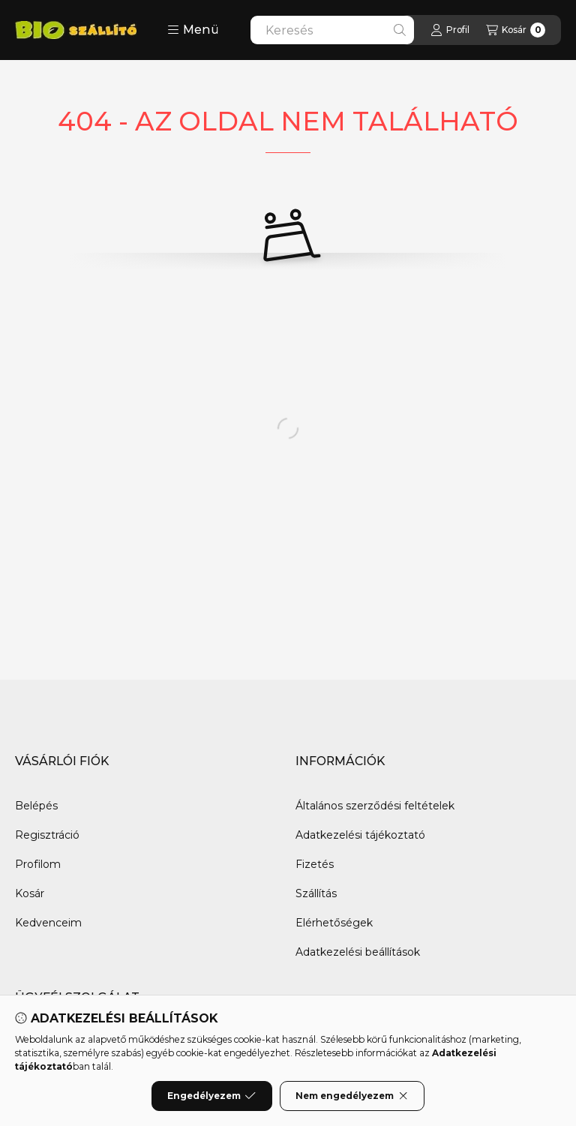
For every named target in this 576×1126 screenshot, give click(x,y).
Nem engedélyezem (352, 1096)
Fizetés (315, 864)
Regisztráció (47, 835)
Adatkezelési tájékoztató (360, 835)
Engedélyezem (211, 1096)
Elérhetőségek (334, 922)
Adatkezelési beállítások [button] (358, 952)
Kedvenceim (48, 922)
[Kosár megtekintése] (515, 30)
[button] (193, 30)
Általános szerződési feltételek (375, 805)
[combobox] (332, 30)
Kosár (29, 893)
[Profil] (450, 30)
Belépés (36, 805)
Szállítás (316, 893)
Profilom (38, 864)
